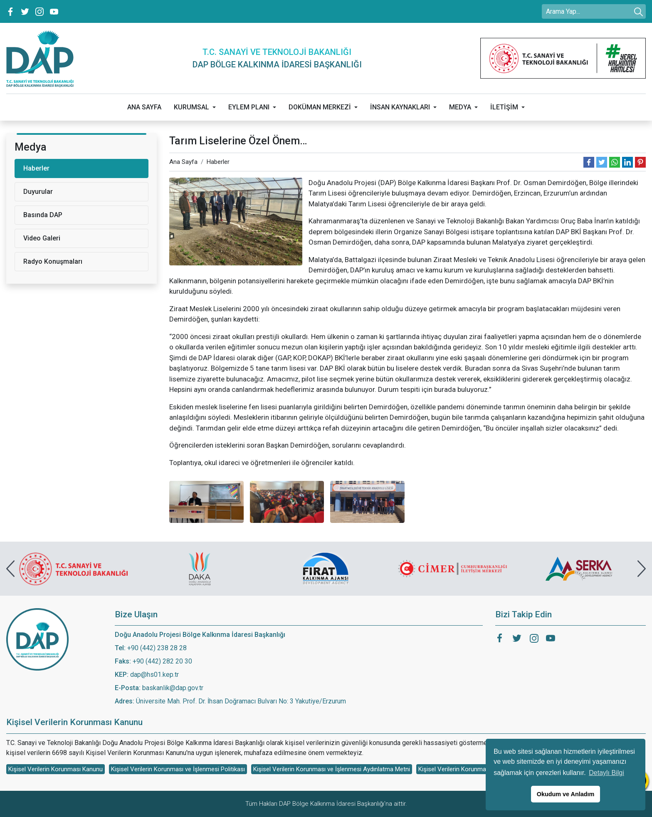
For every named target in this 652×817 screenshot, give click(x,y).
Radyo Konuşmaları (52, 261)
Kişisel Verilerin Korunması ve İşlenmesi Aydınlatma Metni (331, 769)
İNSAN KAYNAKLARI (400, 107)
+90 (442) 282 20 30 (162, 661)
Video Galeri (41, 238)
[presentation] (10, 568)
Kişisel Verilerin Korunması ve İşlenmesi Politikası (178, 769)
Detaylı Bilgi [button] (606, 772)
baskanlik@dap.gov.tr (172, 688)
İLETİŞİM (504, 107)
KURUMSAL (191, 107)
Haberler (218, 162)
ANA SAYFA (144, 107)
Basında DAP (42, 215)
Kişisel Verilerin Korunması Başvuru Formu (476, 769)
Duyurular (38, 192)
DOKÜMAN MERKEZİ (320, 107)
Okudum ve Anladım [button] (566, 794)
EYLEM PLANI (248, 107)
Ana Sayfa (183, 162)
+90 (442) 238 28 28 (157, 648)
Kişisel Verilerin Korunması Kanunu (55, 769)
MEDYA (460, 107)
